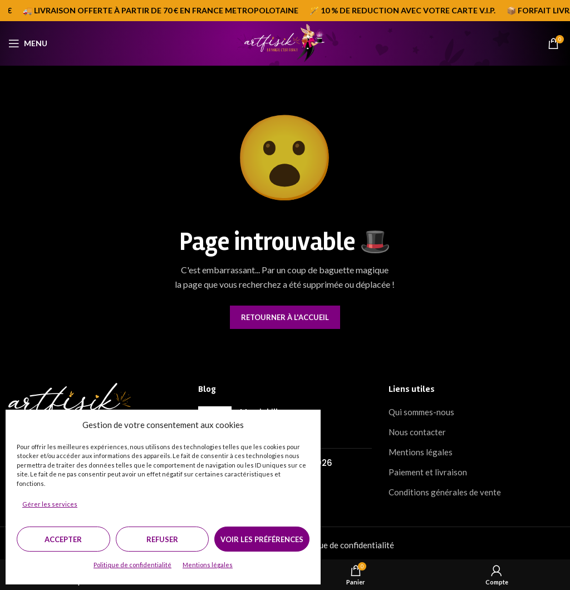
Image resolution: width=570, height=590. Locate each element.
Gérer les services (49, 504)
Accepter (63, 539)
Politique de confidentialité (132, 564)
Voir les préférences (261, 539)
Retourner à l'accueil (285, 317)
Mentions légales (208, 564)
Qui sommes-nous (421, 412)
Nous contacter (417, 432)
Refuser (162, 539)
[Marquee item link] (405, 10)
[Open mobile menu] (28, 43)
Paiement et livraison (428, 472)
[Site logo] (284, 42)
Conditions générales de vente (445, 492)
